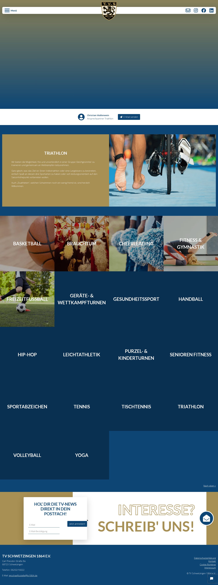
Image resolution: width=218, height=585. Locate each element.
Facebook (203, 10)
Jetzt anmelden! (77, 523)
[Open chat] (212, 579)
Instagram (196, 10)
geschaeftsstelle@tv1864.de (24, 576)
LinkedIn (211, 10)
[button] (37, 12)
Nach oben (209, 485)
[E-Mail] (44, 525)
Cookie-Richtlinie (207, 565)
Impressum (210, 568)
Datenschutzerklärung (204, 558)
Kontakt (188, 10)
